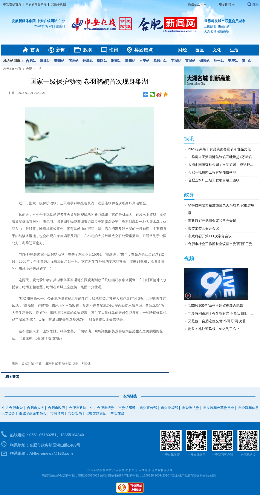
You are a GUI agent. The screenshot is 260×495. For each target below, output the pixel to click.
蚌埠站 (88, 61)
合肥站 (31, 61)
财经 (182, 50)
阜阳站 (102, 61)
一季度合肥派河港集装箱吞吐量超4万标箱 (220, 157)
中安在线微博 (171, 454)
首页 (35, 50)
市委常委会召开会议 (203, 228)
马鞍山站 (160, 61)
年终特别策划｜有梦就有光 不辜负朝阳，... (221, 313)
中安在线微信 (197, 454)
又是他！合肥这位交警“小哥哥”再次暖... (218, 321)
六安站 (144, 61)
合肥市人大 (35, 408)
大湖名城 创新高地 (216, 31)
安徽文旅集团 (96, 413)
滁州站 (130, 61)
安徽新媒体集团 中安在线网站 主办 (38, 21)
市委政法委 (190, 408)
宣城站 (190, 61)
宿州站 (73, 61)
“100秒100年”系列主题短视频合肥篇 (215, 305)
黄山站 (247, 61)
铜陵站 (204, 61)
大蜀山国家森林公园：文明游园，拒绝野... (220, 165)
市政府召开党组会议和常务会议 (212, 220)
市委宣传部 (148, 408)
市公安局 (75, 413)
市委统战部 (169, 408)
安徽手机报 (58, 4)
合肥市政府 (56, 408)
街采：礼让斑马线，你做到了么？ (214, 329)
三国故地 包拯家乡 (216, 26)
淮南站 (116, 61)
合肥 (29, 68)
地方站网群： (13, 61)
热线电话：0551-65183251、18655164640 (47, 435)
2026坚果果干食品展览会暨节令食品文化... (221, 149)
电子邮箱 (225, 4)
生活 (234, 50)
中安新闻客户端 (36, 4)
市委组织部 (127, 408)
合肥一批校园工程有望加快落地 (212, 172)
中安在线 (117, 413)
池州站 (219, 61)
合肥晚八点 (248, 454)
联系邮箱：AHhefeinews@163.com (41, 453)
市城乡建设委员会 (32, 413)
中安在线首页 (12, 4)
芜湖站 (176, 61)
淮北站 (45, 61)
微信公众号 (195, 4)
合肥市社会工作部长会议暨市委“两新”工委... (221, 244)
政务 (88, 50)
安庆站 (233, 61)
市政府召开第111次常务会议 (210, 236)
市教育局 (57, 413)
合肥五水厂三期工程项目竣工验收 (214, 180)
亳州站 (59, 61)
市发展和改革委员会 (218, 408)
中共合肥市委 (12, 408)
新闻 (61, 50)
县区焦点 (143, 50)
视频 (189, 258)
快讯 (113, 50)
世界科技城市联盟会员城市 (224, 21)
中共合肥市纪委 (102, 408)
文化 (217, 50)
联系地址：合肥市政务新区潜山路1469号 (45, 445)
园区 (199, 50)
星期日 (60, 26)
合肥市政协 (77, 408)
